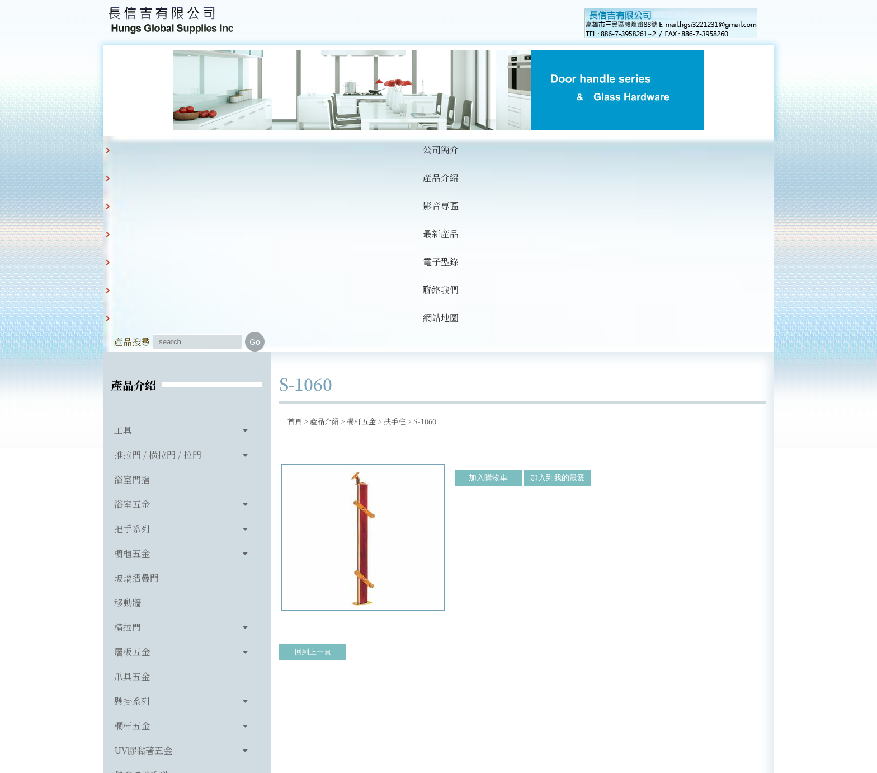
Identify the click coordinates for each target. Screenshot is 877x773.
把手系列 (132, 341)
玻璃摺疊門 (136, 390)
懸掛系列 (132, 513)
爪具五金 (132, 488)
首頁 (294, 233)
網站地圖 (526, 149)
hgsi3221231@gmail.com (516, 712)
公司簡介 (183, 149)
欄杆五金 (132, 538)
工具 (123, 242)
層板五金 (132, 464)
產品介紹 (240, 149)
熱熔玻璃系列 (141, 587)
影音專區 (297, 149)
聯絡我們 (469, 149)
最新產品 (355, 149)
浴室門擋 (132, 291)
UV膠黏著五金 (143, 562)
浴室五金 (132, 316)
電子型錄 (412, 149)
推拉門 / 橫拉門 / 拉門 (157, 267)
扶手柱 (395, 233)
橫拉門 (127, 439)
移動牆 (127, 415)
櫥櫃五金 (132, 365)
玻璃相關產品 (141, 612)
